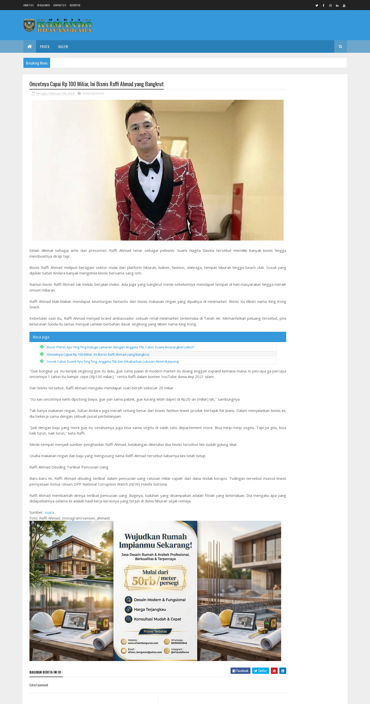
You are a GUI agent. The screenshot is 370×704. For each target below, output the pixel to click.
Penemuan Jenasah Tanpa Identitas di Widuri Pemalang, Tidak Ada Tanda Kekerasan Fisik (315, 410)
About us (28, 5)
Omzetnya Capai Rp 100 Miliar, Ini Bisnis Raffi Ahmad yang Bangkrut (98, 342)
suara (49, 499)
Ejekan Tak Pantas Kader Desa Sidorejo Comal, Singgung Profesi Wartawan (313, 387)
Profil (45, 46)
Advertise (75, 5)
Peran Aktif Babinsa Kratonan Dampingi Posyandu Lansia (303, 100)
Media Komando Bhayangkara (74, 697)
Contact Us (59, 5)
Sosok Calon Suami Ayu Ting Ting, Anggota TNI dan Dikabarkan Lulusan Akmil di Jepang (112, 349)
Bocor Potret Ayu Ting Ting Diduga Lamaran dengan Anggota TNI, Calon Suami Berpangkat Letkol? (120, 335)
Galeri (63, 46)
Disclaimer (43, 5)
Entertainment (93, 94)
